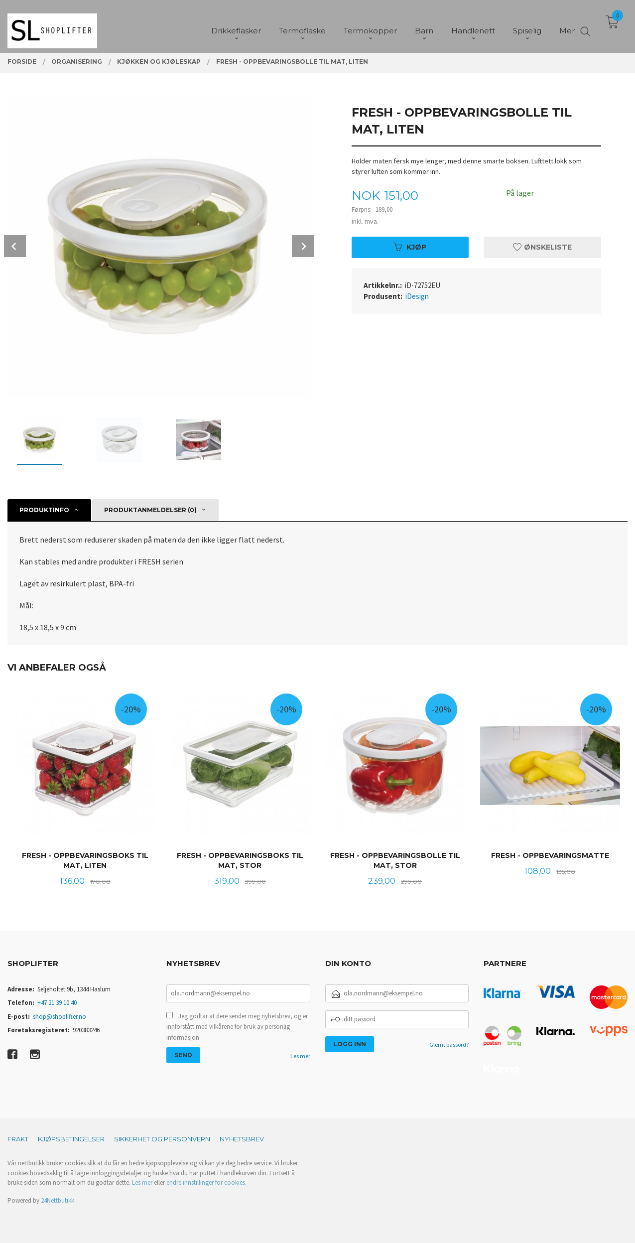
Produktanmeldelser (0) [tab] (150, 510)
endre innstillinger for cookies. (206, 1182)
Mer (567, 25)
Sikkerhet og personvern (162, 1139)
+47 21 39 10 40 (57, 1002)
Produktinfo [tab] (44, 510)
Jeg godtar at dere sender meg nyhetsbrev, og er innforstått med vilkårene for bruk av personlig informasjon (237, 1027)
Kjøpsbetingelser (71, 1139)
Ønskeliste (542, 247)
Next (303, 246)
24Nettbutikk (57, 1200)
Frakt (17, 1139)
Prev (15, 246)
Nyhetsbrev (242, 1139)
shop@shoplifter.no (59, 1016)
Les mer (300, 1056)
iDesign (417, 296)
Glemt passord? (449, 1044)
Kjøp (409, 247)
